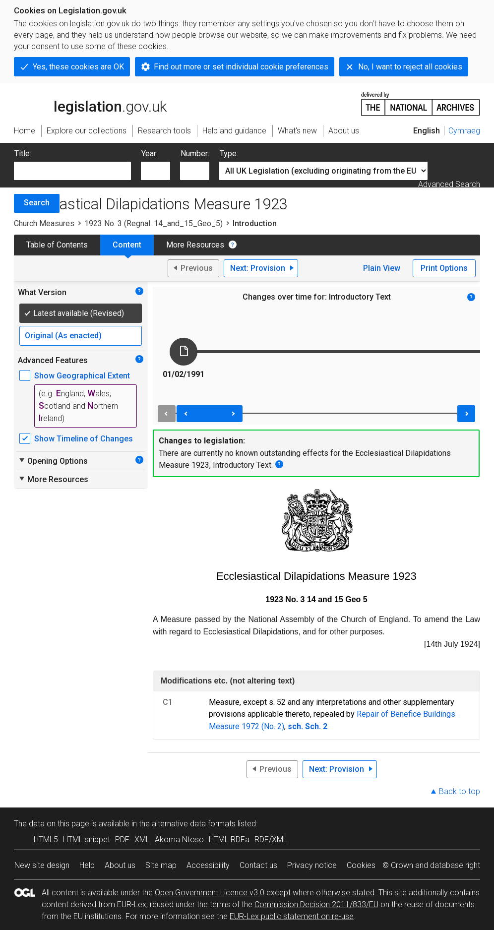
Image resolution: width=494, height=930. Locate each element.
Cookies (361, 865)
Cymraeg (464, 130)
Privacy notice (312, 865)
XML (142, 839)
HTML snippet (86, 839)
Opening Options (53, 461)
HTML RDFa (229, 839)
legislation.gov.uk (90, 103)
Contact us (258, 865)
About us (120, 865)
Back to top (459, 791)
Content (127, 244)
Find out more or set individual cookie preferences (241, 66)
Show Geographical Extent (82, 375)
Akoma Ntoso (179, 839)
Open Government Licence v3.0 (209, 892)
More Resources (195, 244)
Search (37, 202)
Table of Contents (57, 244)
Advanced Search (449, 184)
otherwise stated (345, 892)
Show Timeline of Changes (83, 438)
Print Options (444, 268)
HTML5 (46, 839)
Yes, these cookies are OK (78, 66)
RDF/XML (270, 839)
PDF (122, 839)
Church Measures (44, 223)
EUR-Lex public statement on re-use (292, 916)
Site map (161, 865)
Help (87, 865)
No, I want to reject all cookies (410, 66)
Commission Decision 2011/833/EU (316, 904)
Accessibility (208, 865)
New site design (41, 865)
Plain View (381, 268)
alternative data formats (194, 823)
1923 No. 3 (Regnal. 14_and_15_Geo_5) (153, 223)
